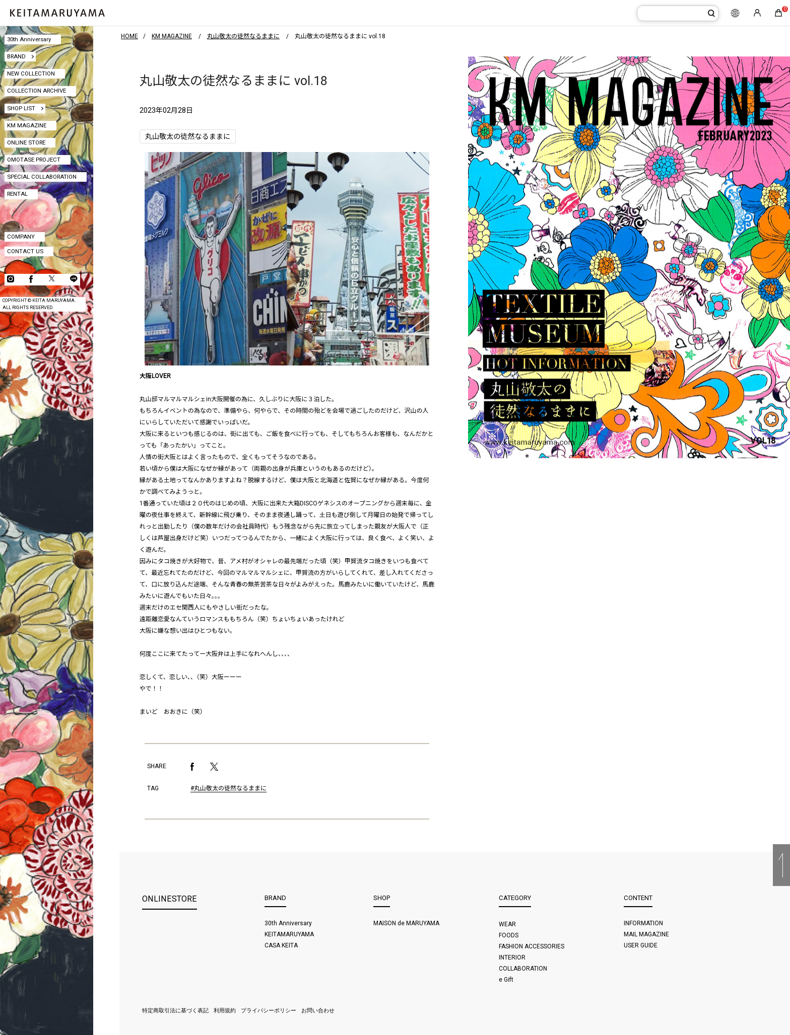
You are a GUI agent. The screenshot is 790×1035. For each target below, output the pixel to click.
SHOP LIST (21, 108)
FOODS (508, 935)
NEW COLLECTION (31, 73)
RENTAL (17, 193)
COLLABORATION (523, 968)
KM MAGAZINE (26, 125)
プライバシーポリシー (268, 1010)
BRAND (16, 56)
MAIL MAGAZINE (646, 934)
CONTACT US (25, 251)
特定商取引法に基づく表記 (175, 1010)
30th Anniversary (29, 39)
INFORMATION (643, 923)
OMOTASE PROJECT (33, 159)
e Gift (506, 979)
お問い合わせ (318, 1010)
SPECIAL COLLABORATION (42, 176)
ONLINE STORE (26, 142)
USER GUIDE (640, 945)
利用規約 (225, 1010)
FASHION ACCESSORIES (531, 946)
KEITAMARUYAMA (289, 934)
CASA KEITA (281, 945)
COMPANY (21, 236)
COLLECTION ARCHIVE (36, 90)
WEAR (507, 924)
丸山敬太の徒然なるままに (187, 136)
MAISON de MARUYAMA (406, 923)
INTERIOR (512, 957)
